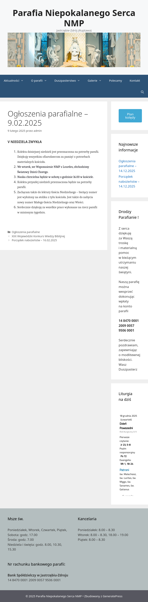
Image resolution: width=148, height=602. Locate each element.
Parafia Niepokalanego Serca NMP (74, 18)
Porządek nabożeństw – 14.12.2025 (129, 181)
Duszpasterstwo (69, 80)
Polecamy (115, 80)
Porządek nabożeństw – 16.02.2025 (34, 240)
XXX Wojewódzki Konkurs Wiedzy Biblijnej (38, 236)
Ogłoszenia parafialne (26, 232)
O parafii (40, 80)
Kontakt (135, 80)
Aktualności (15, 80)
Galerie (96, 80)
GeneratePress (112, 596)
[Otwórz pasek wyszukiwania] (142, 92)
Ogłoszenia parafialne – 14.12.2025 (127, 166)
